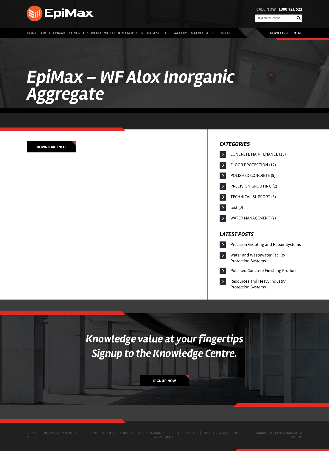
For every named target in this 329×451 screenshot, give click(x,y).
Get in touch (163, 437)
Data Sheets (158, 32)
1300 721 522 (289, 9)
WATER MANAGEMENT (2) (253, 218)
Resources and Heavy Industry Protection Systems (258, 284)
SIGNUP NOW (164, 380)
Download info (51, 146)
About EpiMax (53, 32)
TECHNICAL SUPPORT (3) (253, 196)
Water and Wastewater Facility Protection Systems (257, 257)
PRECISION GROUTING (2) (253, 186)
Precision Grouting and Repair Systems (265, 244)
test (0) (236, 207)
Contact (225, 32)
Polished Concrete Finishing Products (264, 270)
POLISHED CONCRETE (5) (252, 175)
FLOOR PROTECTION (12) (253, 164)
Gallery (179, 32)
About (106, 433)
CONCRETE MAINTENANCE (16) (258, 154)
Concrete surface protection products (106, 32)
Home (32, 32)
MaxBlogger (202, 32)
